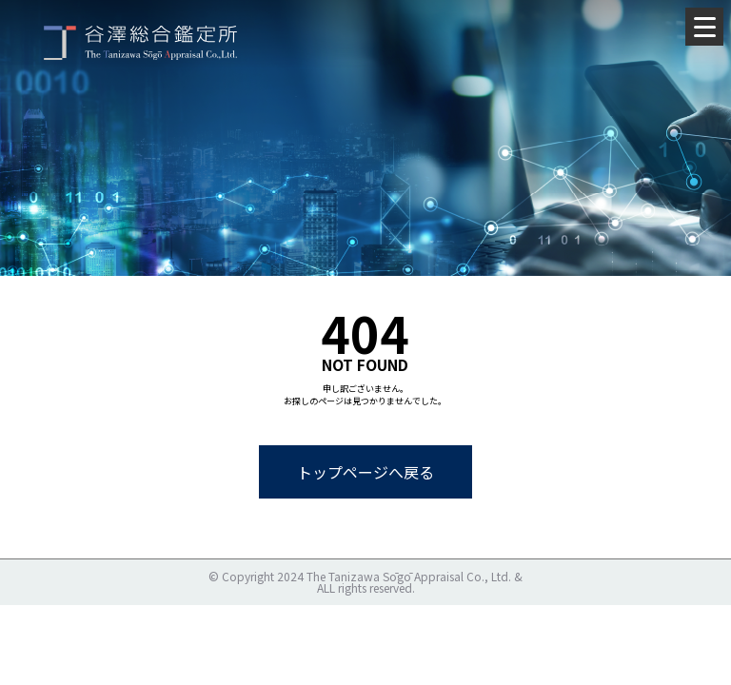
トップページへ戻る (365, 471)
